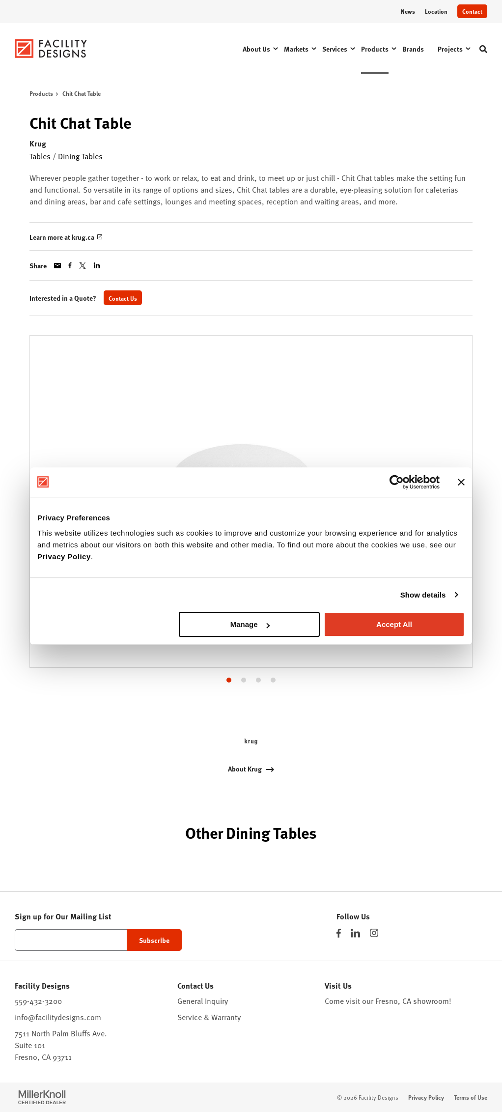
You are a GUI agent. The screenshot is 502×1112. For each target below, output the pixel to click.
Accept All (394, 624)
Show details (423, 595)
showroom (431, 1001)
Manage (250, 624)
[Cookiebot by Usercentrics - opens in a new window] (397, 482)
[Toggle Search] (483, 49)
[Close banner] (461, 482)
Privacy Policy (64, 556)
